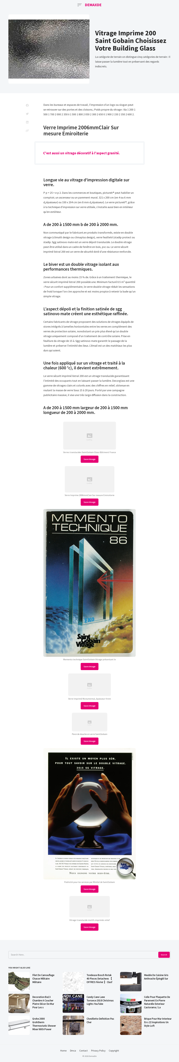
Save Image (90, 459)
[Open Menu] (79, 5)
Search (164, 954)
